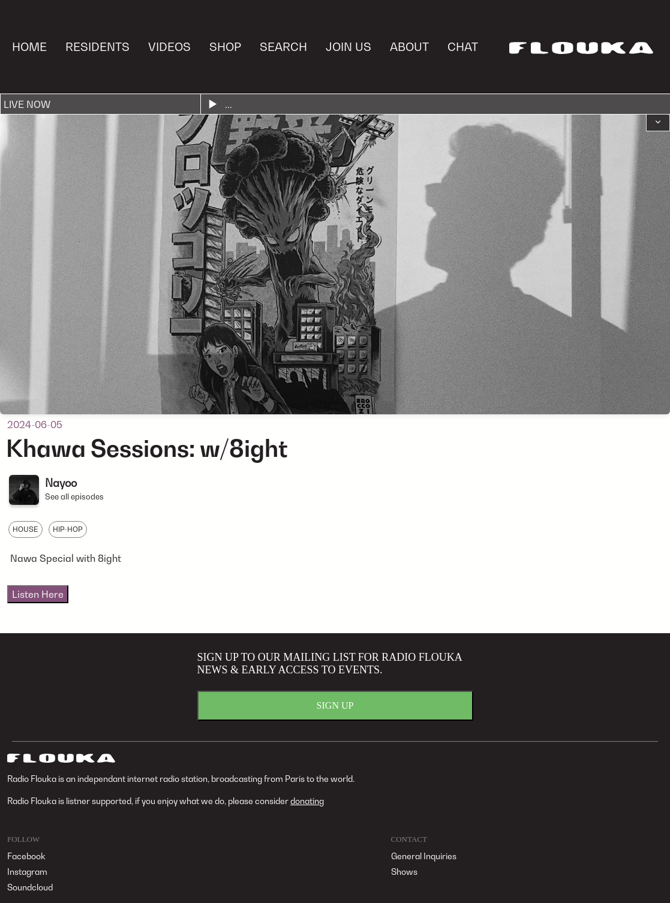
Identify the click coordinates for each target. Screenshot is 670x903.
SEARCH (283, 46)
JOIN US (348, 46)
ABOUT (409, 46)
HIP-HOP (68, 529)
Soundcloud (30, 887)
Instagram (27, 871)
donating (307, 801)
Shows (404, 871)
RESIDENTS (97, 46)
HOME (29, 46)
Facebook (26, 856)
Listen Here (38, 594)
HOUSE (25, 529)
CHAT (462, 46)
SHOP (225, 46)
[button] (658, 123)
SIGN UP (335, 705)
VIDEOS (169, 46)
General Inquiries (423, 856)
